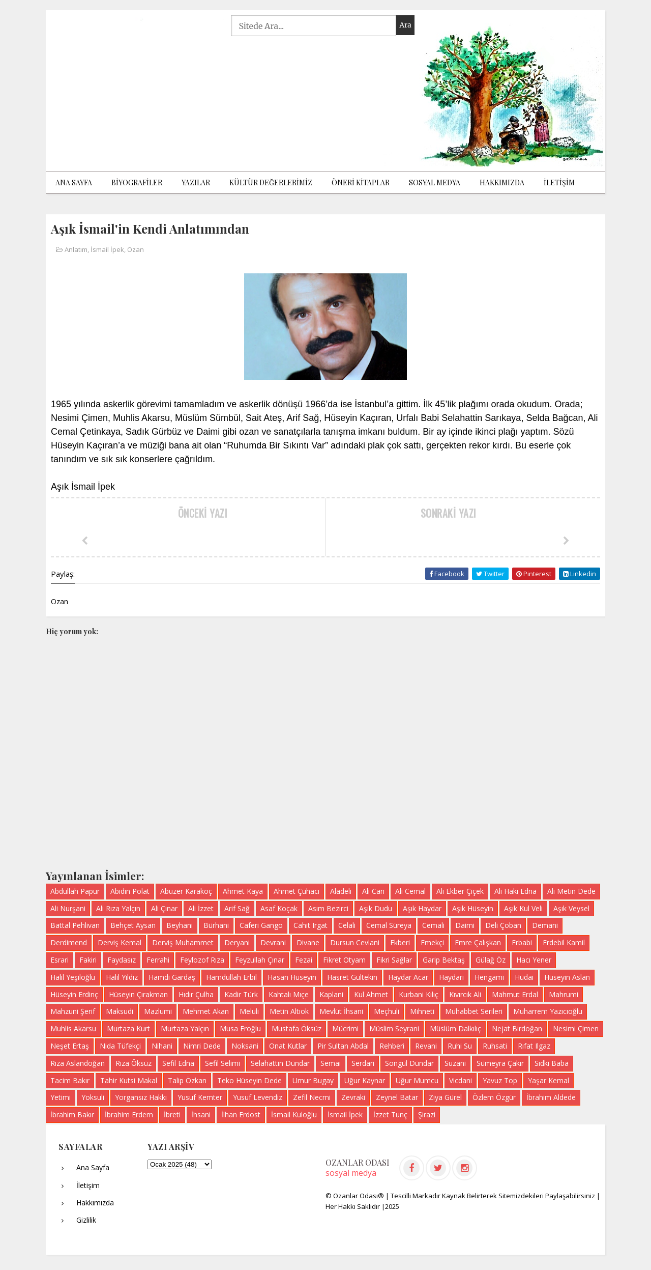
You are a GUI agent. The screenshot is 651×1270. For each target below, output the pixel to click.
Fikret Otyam (344, 960)
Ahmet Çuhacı (296, 891)
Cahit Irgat (310, 925)
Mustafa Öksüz (296, 1028)
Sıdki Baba (552, 1063)
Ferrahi (157, 960)
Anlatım (76, 249)
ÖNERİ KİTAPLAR (361, 182)
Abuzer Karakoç (186, 891)
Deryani (237, 942)
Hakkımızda (502, 182)
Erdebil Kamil (564, 942)
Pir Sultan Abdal (343, 1046)
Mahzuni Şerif (72, 1011)
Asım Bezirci (328, 908)
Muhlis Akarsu (73, 1028)
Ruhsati (495, 1046)
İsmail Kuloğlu (294, 1114)
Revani (426, 1046)
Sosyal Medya (434, 182)
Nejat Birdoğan (517, 1028)
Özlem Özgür (494, 1097)
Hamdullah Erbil (231, 977)
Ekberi (400, 942)
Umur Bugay (313, 1080)
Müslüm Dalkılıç (455, 1028)
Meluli (249, 1011)
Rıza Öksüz (133, 1063)
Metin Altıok (289, 1011)
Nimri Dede (202, 1046)
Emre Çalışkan (478, 942)
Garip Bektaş (444, 960)
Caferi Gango (261, 925)
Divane (308, 942)
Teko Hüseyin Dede (249, 1080)
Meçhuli (386, 1011)
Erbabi (522, 942)
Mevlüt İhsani (341, 1011)
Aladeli (340, 891)
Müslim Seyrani (394, 1028)
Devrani (273, 942)
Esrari (59, 960)
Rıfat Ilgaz (534, 1046)
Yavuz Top (500, 1080)
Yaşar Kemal (548, 1080)
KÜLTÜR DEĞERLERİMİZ (270, 182)
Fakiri (88, 960)
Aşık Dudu (375, 908)
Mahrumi (563, 994)
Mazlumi (158, 1011)
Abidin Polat (130, 891)
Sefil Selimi (222, 1063)
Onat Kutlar (288, 1046)
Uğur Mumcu (417, 1080)
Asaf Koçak (279, 908)
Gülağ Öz (491, 960)
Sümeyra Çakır (500, 1063)
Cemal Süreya (388, 925)
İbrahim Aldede (551, 1097)
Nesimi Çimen (576, 1028)
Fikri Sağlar (394, 960)
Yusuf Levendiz (257, 1097)
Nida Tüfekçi (120, 1046)
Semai (330, 1063)
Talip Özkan (187, 1080)
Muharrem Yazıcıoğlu (547, 1011)
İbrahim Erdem (129, 1114)
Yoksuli (92, 1097)
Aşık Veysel (571, 908)
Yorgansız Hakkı (141, 1097)
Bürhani (216, 925)
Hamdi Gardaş (172, 977)
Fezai (303, 960)
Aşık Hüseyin (472, 908)
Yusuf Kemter (199, 1097)
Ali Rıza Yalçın (118, 908)
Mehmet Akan (206, 1011)
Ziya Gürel (445, 1097)
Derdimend (68, 942)
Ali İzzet (201, 908)
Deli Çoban (503, 925)
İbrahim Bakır (72, 1114)
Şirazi (426, 1114)
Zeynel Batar (397, 1097)
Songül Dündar (409, 1063)
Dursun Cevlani (354, 942)
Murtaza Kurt (128, 1028)
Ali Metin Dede (571, 891)
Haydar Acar (408, 977)
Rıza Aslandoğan (77, 1063)
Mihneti (422, 1011)
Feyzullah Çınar (259, 960)
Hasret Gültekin (352, 977)
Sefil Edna (178, 1063)
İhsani (201, 1114)
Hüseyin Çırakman (138, 994)
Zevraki (353, 1097)
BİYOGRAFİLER (136, 182)
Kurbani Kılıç (418, 994)
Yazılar (196, 182)
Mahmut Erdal (515, 994)
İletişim (88, 1185)
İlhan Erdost (240, 1114)
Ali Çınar (164, 908)
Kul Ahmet (371, 994)
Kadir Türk (241, 994)
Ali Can (373, 891)
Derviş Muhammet (183, 942)
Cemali (433, 925)
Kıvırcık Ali (465, 994)
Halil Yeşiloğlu (72, 977)
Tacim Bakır (70, 1080)
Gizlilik (86, 1220)
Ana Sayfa (73, 182)
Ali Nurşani (67, 908)
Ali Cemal (410, 891)
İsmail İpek (107, 249)
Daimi (465, 925)
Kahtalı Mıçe (289, 994)
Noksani (244, 1046)
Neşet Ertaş (69, 1046)
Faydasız (121, 960)
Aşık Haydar (422, 908)
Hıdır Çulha (196, 994)
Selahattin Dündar (280, 1063)
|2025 (390, 1206)
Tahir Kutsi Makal (128, 1080)
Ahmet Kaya (243, 891)
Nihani (162, 1046)
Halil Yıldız (122, 977)
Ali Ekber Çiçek (460, 891)
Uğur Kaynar (364, 1080)
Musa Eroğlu (240, 1028)
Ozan (135, 249)
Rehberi (391, 1046)
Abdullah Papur (75, 891)
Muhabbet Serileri (473, 1011)
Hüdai (524, 977)
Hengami (489, 977)
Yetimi (60, 1097)
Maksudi (119, 1011)
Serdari (362, 1063)
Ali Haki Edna (515, 891)
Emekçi (432, 942)
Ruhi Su (460, 1046)
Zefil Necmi (312, 1097)
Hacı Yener (533, 960)
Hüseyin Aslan (567, 977)
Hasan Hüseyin (292, 977)
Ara (405, 25)
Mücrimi (345, 1028)
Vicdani (460, 1080)
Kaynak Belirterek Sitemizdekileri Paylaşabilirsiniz (519, 1195)
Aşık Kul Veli (523, 908)
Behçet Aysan (133, 925)
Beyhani (179, 925)
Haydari (451, 977)
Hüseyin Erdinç (74, 994)
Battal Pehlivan (75, 925)
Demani (545, 925)
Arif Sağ (237, 908)
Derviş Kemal (119, 942)
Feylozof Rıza (202, 960)
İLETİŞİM (559, 182)
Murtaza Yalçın (185, 1028)
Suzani (455, 1063)
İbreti (172, 1114)
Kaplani (331, 994)
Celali (347, 925)
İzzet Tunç (390, 1114)
